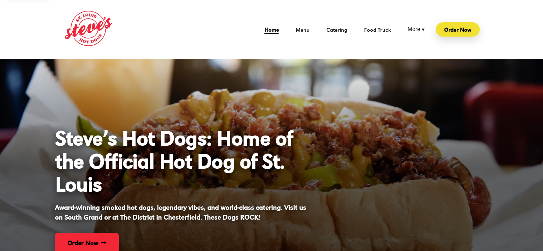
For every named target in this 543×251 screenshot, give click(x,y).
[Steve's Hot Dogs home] (88, 29)
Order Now (457, 29)
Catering (336, 29)
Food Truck (377, 29)
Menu (303, 29)
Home (272, 29)
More (416, 29)
